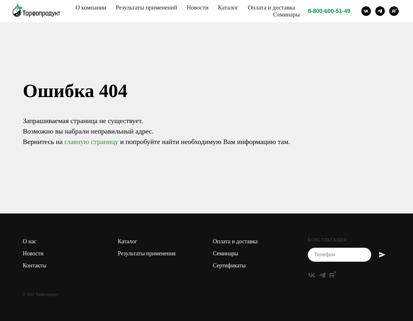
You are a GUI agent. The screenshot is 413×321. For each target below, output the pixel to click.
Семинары (286, 14)
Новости (197, 7)
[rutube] (394, 11)
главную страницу (91, 142)
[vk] (366, 11)
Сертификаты (229, 265)
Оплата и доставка (271, 7)
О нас (29, 241)
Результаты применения (146, 253)
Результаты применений (146, 7)
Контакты (34, 265)
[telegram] (380, 11)
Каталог (228, 7)
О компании (90, 7)
